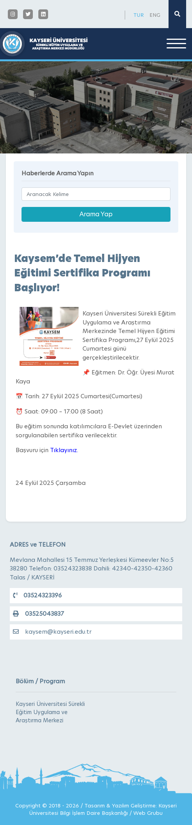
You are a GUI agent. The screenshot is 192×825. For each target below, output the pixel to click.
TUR (138, 14)
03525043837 (38, 613)
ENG (154, 14)
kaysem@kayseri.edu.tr (52, 631)
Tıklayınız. (64, 450)
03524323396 (37, 595)
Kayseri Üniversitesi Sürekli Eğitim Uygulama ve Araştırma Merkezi (50, 712)
